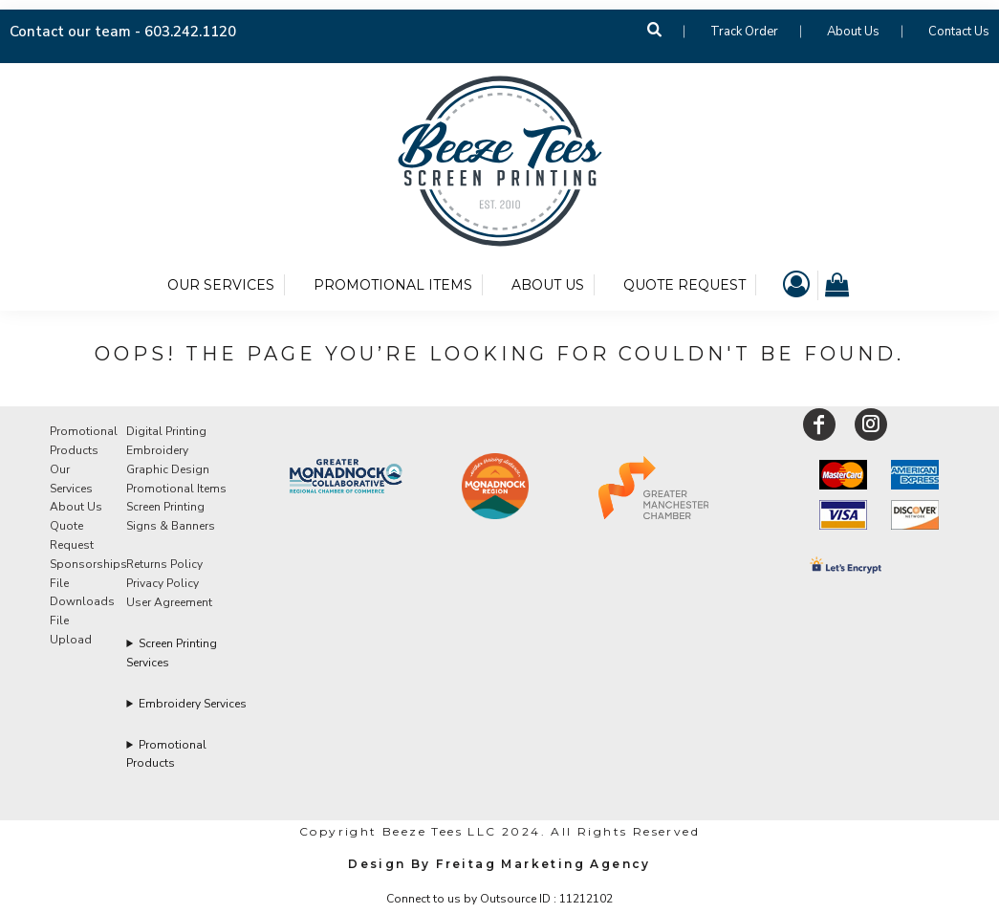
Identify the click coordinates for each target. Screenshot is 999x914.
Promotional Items (176, 488)
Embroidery (157, 450)
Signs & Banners (170, 525)
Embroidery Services (193, 703)
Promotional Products (166, 754)
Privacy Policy (162, 583)
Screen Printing (165, 506)
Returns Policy (164, 564)
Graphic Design (167, 469)
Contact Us (958, 31)
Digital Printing (166, 431)
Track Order (744, 31)
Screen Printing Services (171, 652)
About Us (853, 31)
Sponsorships (88, 564)
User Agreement (169, 602)
